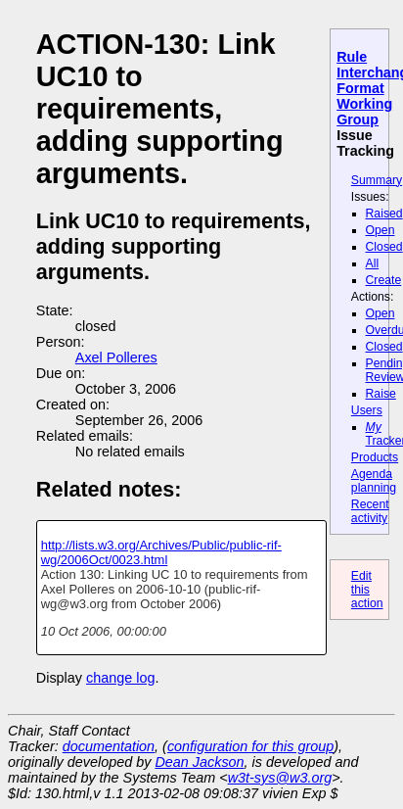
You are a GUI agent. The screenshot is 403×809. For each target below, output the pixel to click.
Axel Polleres (116, 357)
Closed (384, 247)
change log (120, 678)
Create (384, 280)
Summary (376, 180)
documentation (109, 746)
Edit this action (367, 589)
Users (366, 410)
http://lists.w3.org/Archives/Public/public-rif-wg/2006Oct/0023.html (161, 552)
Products (374, 457)
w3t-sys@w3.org (280, 777)
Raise (381, 394)
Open (380, 230)
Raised (384, 213)
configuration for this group (250, 746)
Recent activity (370, 511)
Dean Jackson (199, 762)
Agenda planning (373, 481)
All (373, 263)
